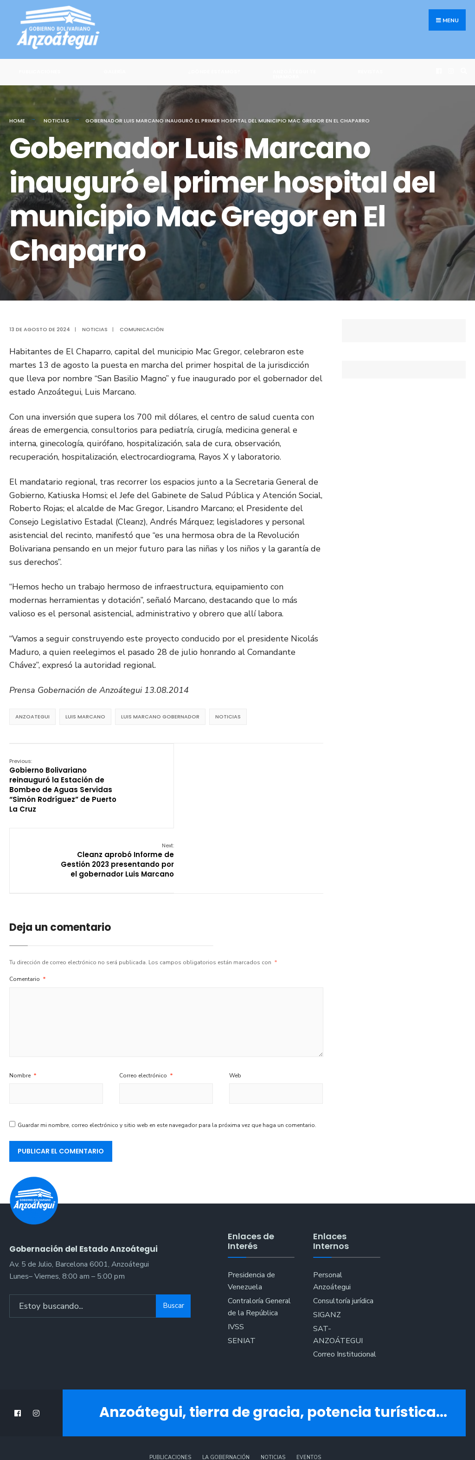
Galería (114, 71)
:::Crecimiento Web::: (238, 1432)
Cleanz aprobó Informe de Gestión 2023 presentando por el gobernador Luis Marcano (273, 780)
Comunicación (142, 329)
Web (235, 1009)
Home (17, 120)
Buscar (173, 1238)
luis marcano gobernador (160, 716)
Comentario (27, 912)
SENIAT (242, 1274)
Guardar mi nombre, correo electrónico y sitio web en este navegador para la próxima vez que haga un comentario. (167, 1059)
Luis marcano (85, 716)
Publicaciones (39, 71)
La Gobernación (226, 1391)
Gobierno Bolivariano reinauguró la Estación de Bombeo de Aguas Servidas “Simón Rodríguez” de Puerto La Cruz (62, 785)
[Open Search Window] (462, 71)
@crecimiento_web (237, 1441)
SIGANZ (327, 1248)
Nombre (23, 1009)
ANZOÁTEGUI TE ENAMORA (294, 74)
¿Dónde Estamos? (214, 71)
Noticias (56, 120)
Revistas (370, 71)
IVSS (236, 1260)
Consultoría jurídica (343, 1234)
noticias (228, 716)
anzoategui (32, 716)
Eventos (308, 1391)
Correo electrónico (146, 1009)
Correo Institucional (344, 1288)
